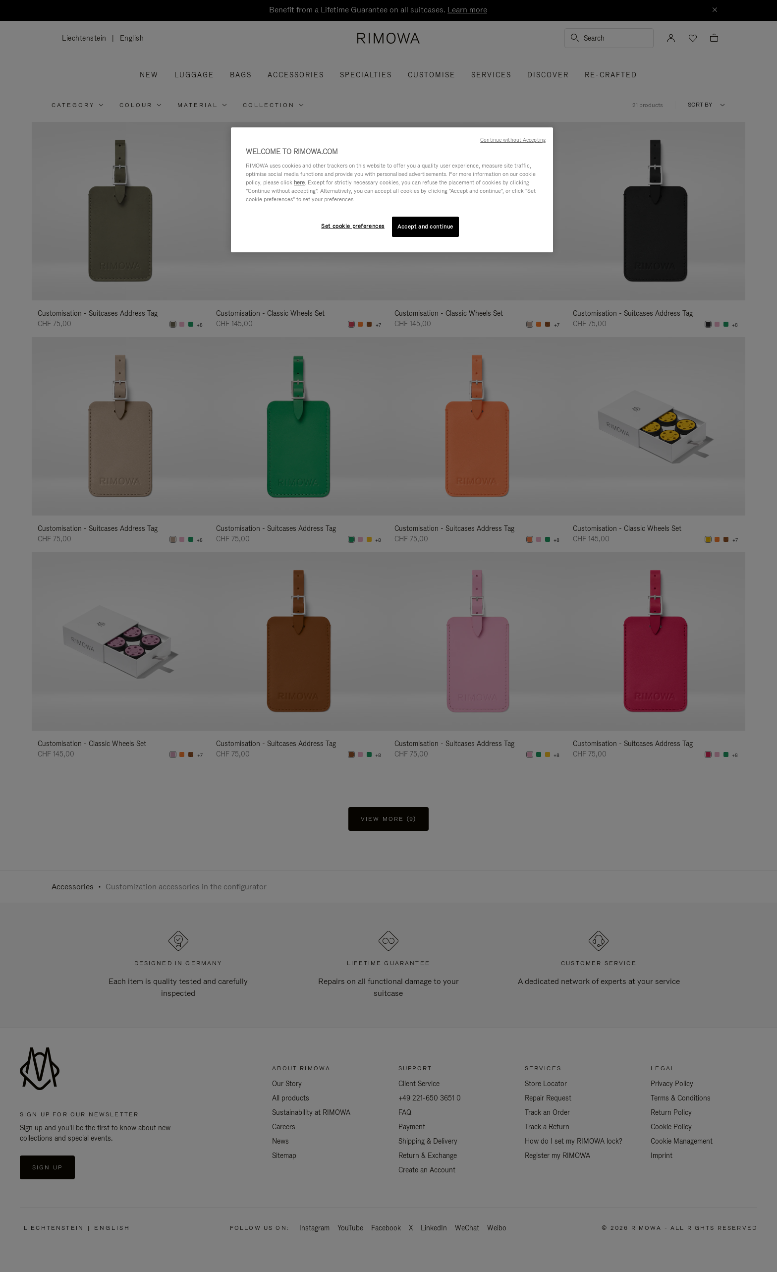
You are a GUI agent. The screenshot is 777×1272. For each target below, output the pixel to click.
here (299, 182)
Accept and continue (425, 227)
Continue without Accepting (513, 139)
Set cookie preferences (353, 226)
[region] (392, 190)
